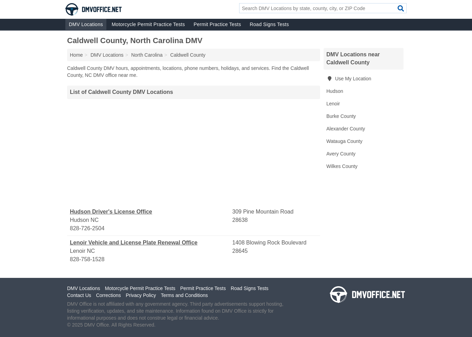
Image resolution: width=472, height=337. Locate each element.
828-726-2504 (87, 228)
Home (76, 55)
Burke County (341, 116)
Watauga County (344, 141)
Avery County (341, 154)
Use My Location (348, 78)
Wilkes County (341, 166)
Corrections (108, 295)
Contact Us (79, 295)
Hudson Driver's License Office (111, 212)
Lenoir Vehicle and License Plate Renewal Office (133, 243)
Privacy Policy (141, 295)
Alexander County (345, 128)
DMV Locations (86, 24)
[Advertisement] (193, 153)
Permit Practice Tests (217, 24)
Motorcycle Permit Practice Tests (148, 24)
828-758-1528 (87, 259)
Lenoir (333, 103)
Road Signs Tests (269, 24)
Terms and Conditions (184, 295)
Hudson (334, 91)
